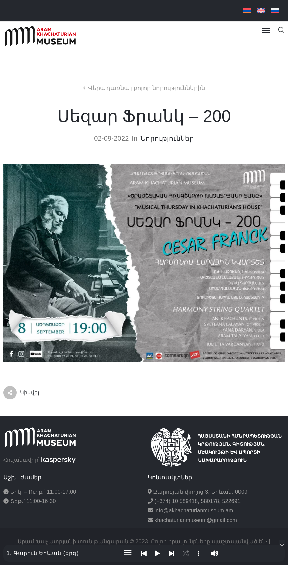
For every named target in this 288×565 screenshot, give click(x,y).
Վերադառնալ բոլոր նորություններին (146, 88)
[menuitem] (247, 10)
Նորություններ (167, 138)
